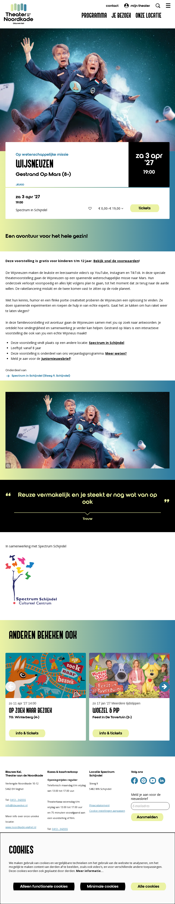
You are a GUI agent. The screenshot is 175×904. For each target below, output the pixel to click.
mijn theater (137, 5)
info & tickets (27, 733)
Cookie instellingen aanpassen (107, 810)
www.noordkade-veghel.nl (20, 827)
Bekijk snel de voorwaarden (116, 261)
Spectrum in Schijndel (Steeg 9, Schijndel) (37, 376)
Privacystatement (99, 805)
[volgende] (164, 686)
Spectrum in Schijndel (106, 343)
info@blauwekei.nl (16, 805)
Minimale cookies (102, 886)
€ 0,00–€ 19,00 (110, 208)
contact (112, 6)
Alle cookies (148, 886)
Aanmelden (147, 817)
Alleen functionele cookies (44, 886)
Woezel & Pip (106, 711)
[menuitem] (94, 15)
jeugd (20, 185)
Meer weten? (116, 353)
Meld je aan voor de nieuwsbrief (146, 797)
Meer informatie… (89, 871)
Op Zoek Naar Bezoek (30, 711)
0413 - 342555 (18, 799)
